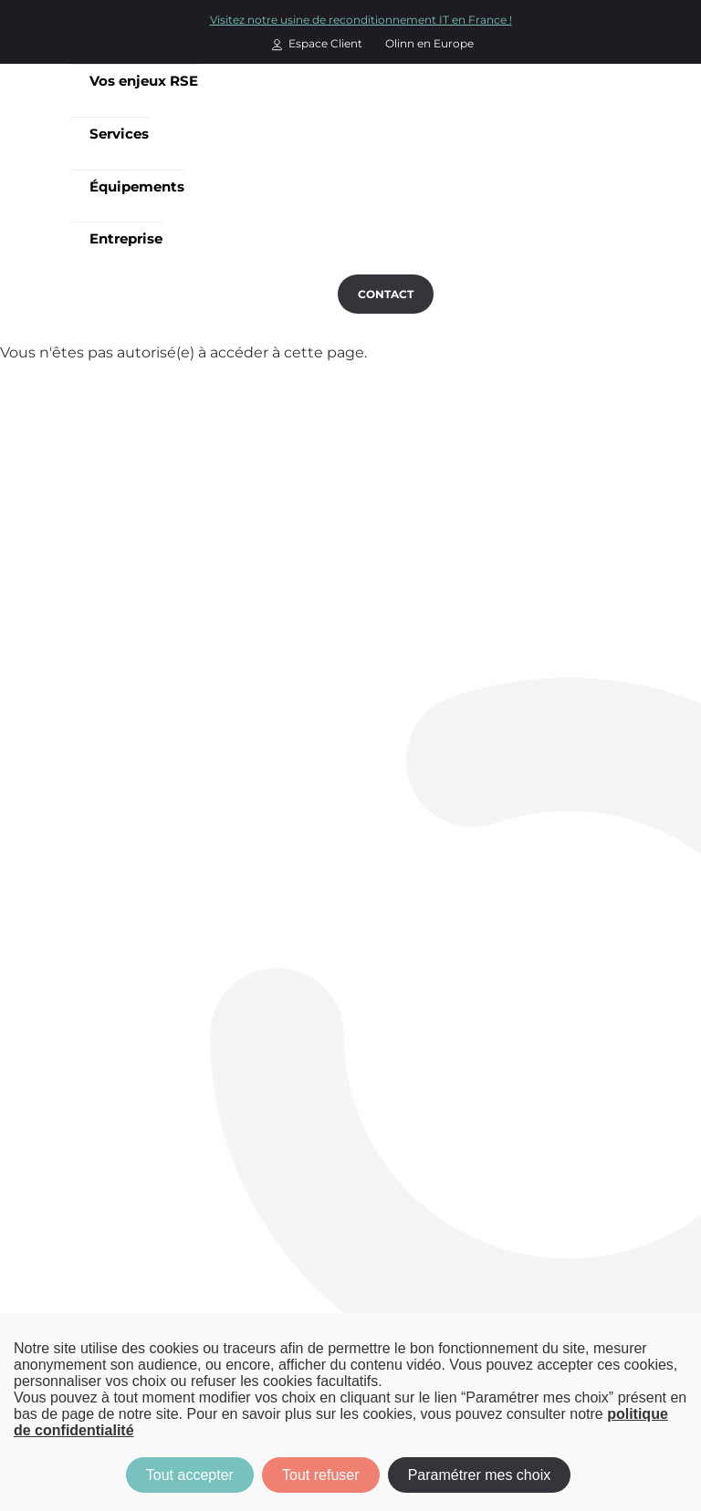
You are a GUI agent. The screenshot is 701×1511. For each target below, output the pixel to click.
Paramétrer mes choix (479, 1475)
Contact (385, 294)
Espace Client (325, 43)
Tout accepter (190, 1475)
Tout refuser (320, 1475)
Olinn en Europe (429, 43)
